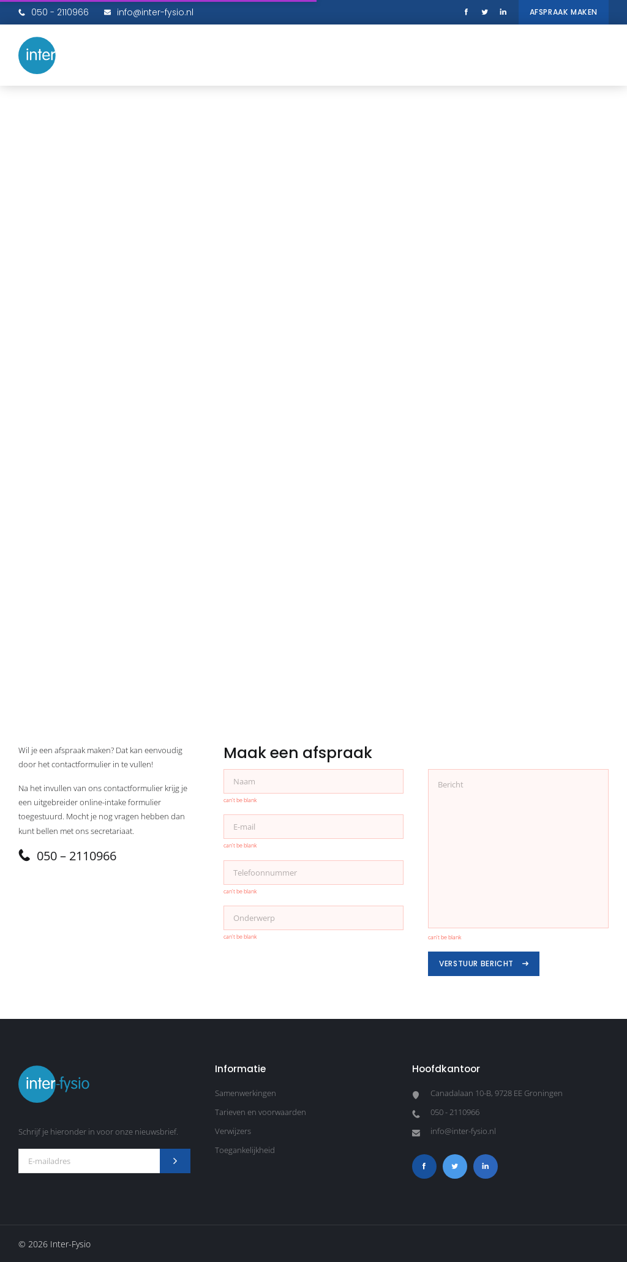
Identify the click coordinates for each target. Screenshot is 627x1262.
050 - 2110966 (53, 12)
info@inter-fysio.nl (148, 12)
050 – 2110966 (67, 855)
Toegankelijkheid (245, 1149)
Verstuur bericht (483, 963)
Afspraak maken (564, 12)
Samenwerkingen (245, 1093)
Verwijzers (233, 1130)
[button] (596, 55)
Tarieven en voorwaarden (260, 1111)
